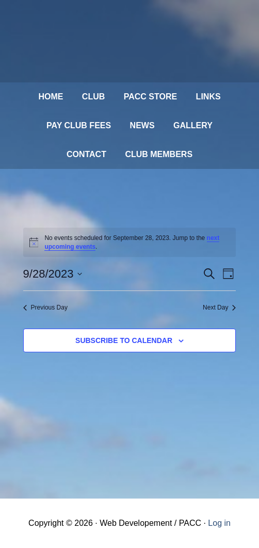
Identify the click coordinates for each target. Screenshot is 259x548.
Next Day (219, 307)
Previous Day (45, 307)
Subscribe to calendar (123, 340)
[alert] (129, 242)
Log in (219, 523)
